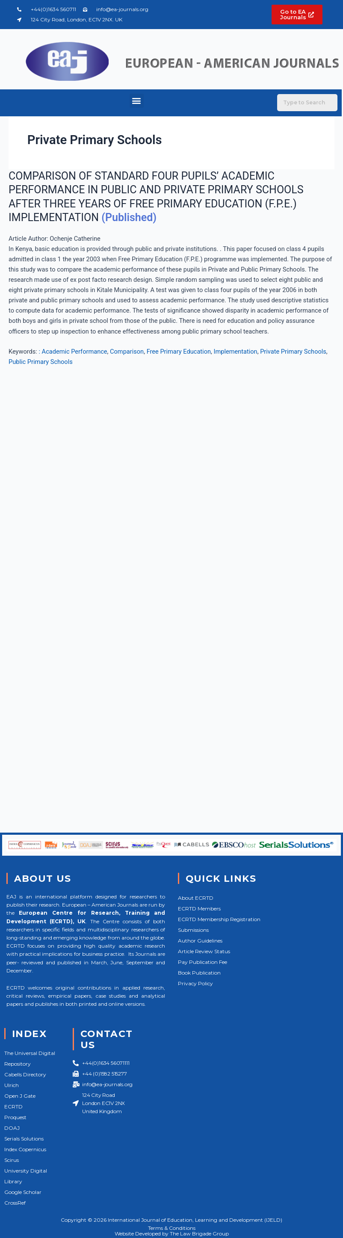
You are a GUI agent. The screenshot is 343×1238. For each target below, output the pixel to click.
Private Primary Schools (293, 351)
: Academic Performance (72, 351)
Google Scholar (22, 1192)
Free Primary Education (179, 351)
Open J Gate (19, 1096)
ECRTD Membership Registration (219, 919)
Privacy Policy (195, 983)
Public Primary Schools (41, 362)
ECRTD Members (199, 908)
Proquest (15, 1117)
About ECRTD (195, 898)
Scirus (11, 1160)
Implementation (235, 351)
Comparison (127, 351)
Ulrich (11, 1085)
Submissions (193, 930)
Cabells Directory (25, 1074)
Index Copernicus (25, 1149)
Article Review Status (204, 951)
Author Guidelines (200, 940)
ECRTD (13, 1106)
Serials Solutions (24, 1138)
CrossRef (15, 1203)
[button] (137, 101)
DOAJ (12, 1128)
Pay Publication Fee (202, 962)
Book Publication (199, 972)
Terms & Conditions (171, 1228)
